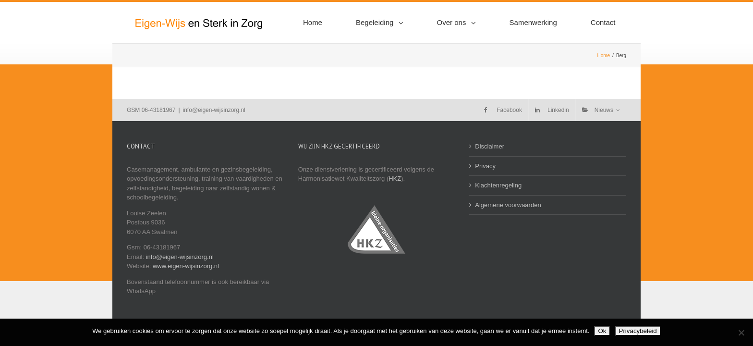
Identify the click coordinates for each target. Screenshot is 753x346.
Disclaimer (489, 146)
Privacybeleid (638, 330)
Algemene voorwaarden (508, 205)
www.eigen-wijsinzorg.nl (186, 266)
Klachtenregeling (498, 185)
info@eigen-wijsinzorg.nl (214, 110)
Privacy (485, 166)
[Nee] (741, 332)
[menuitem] (360, 22)
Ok (602, 330)
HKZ (395, 178)
